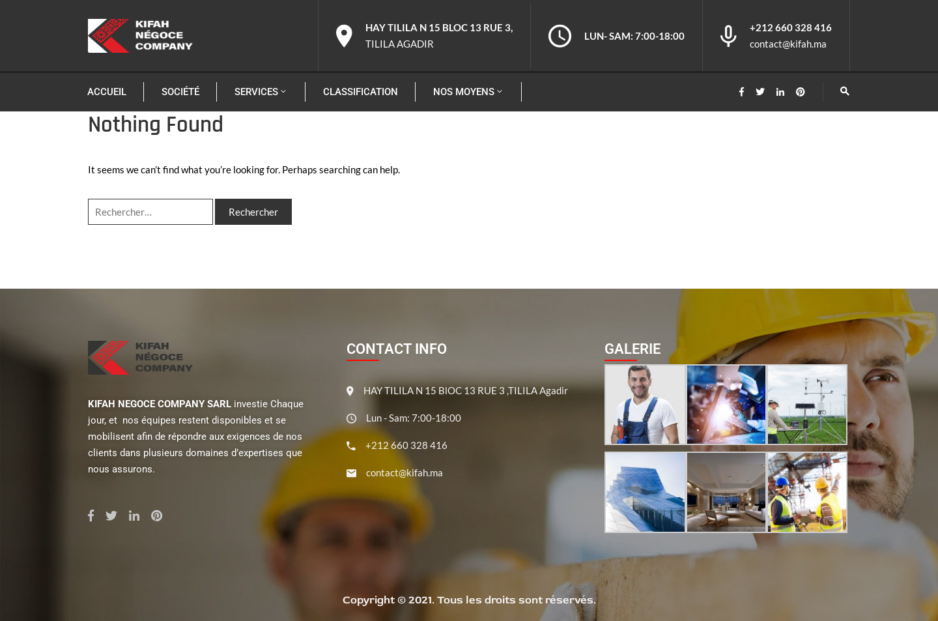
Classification (360, 92)
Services (261, 92)
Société (180, 92)
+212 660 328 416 (791, 27)
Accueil (106, 92)
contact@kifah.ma (788, 44)
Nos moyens (468, 92)
